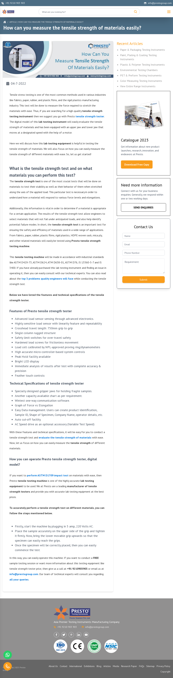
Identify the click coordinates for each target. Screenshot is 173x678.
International (75, 666)
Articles (107, 666)
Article (13, 22)
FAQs (141, 666)
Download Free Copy (136, 164)
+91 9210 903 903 (13, 3)
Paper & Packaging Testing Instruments (142, 49)
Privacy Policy (163, 666)
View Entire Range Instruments (137, 86)
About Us (53, 666)
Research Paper (129, 666)
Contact (63, 666)
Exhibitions (89, 666)
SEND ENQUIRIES (143, 207)
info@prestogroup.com (158, 3)
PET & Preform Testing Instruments (141, 75)
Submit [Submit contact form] (143, 279)
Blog (99, 666)
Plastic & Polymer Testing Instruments (142, 64)
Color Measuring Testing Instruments (141, 80)
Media (116, 666)
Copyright (165, 671)
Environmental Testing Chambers (139, 70)
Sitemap (150, 666)
